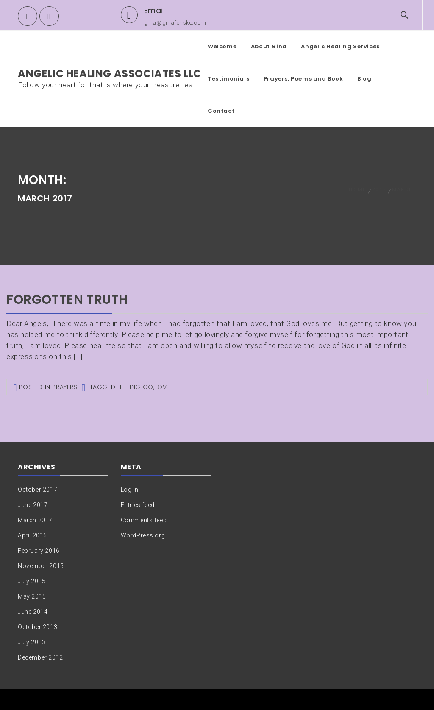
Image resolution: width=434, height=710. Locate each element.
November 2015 (41, 565)
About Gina (269, 46)
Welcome (222, 46)
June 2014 (32, 611)
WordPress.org (143, 535)
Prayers (64, 387)
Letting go (135, 387)
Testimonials (228, 79)
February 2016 (39, 550)
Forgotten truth (67, 300)
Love (162, 387)
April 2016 (32, 535)
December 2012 (40, 657)
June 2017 (32, 504)
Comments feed (144, 520)
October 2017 (37, 489)
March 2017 (35, 520)
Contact (221, 111)
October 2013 (37, 627)
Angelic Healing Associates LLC (109, 74)
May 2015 (32, 596)
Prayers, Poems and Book (303, 79)
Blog (364, 79)
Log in (130, 489)
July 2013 (31, 642)
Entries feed (138, 504)
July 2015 (31, 581)
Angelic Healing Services (340, 46)
